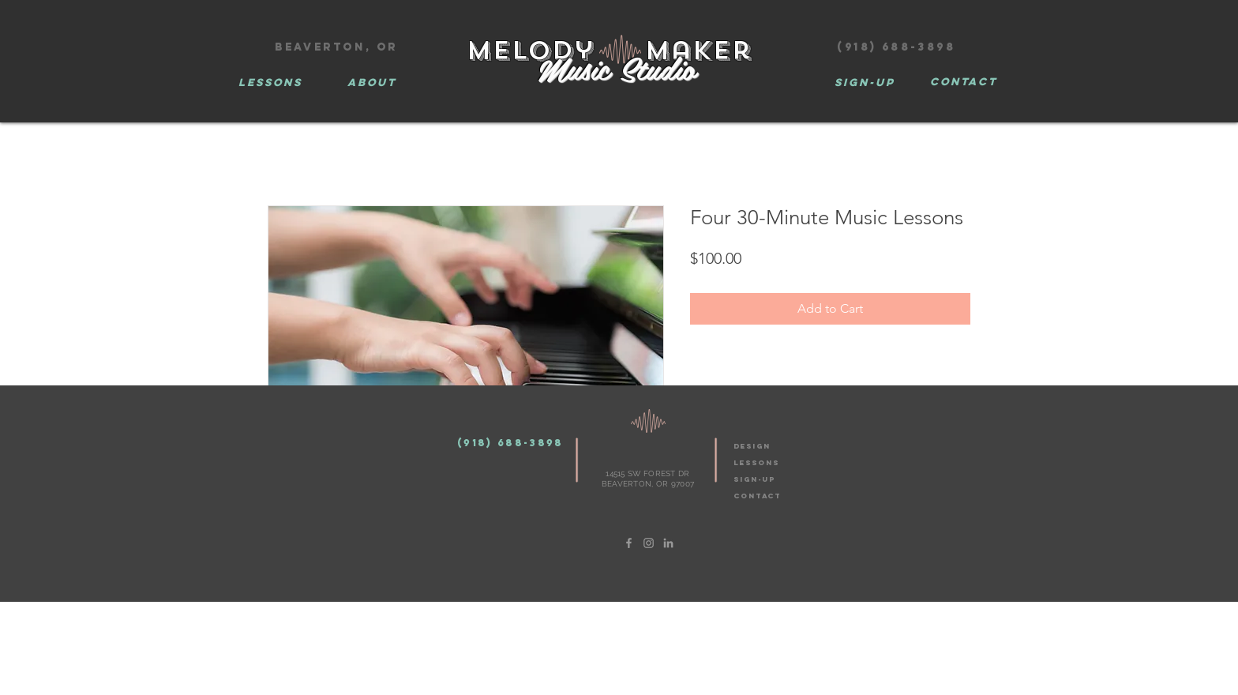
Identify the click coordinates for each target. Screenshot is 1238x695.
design (752, 445)
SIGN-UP (754, 479)
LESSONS (756, 462)
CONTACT (757, 495)
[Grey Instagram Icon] (648, 543)
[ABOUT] (371, 83)
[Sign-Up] (864, 83)
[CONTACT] (963, 82)
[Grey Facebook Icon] (629, 543)
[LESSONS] (270, 83)
